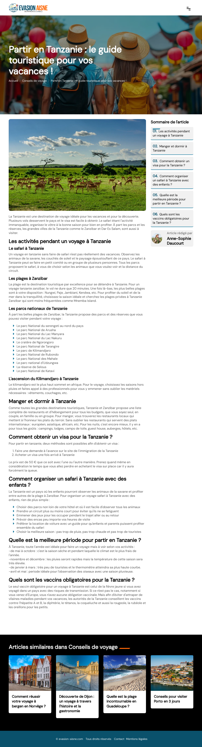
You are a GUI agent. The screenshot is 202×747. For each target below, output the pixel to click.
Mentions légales (136, 739)
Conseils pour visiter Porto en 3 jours (170, 699)
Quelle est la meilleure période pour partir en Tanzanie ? (169, 199)
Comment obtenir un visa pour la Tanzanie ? (171, 163)
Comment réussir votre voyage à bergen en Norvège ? (29, 701)
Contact (119, 739)
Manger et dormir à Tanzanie (170, 148)
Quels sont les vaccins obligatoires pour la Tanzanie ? (171, 218)
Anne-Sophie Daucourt (179, 241)
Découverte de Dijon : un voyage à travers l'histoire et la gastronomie (76, 704)
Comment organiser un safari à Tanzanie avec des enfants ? (171, 180)
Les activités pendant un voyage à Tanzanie (171, 133)
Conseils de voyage (34, 80)
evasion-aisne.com (71, 739)
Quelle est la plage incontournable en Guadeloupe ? (122, 701)
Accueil (13, 80)
